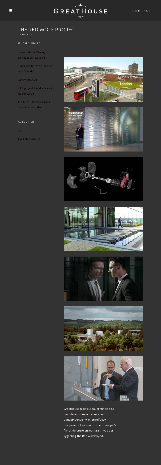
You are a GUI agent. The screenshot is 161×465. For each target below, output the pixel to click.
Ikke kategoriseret (29, 138)
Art (20, 130)
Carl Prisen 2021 (27, 79)
